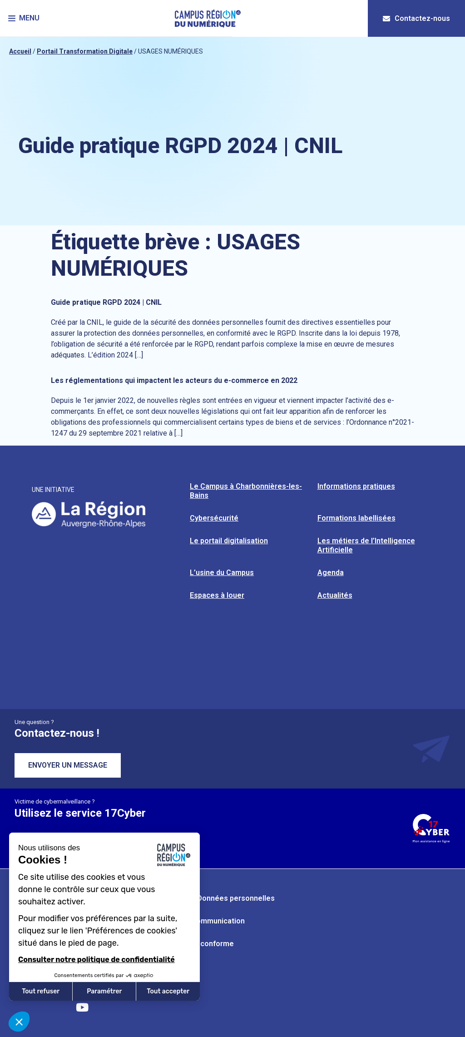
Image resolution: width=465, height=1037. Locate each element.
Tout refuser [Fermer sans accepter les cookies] (40, 991)
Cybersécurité (214, 518)
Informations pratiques (356, 486)
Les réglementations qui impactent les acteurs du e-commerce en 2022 (174, 380)
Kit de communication (208, 921)
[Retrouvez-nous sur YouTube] (82, 1007)
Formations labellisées (356, 518)
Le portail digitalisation (229, 540)
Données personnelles (236, 898)
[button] (24, 18)
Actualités (334, 595)
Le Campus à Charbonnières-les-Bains (246, 491)
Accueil (20, 51)
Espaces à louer (217, 595)
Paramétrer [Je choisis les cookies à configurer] (104, 991)
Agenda (330, 572)
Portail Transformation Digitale (85, 51)
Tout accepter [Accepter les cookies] (168, 991)
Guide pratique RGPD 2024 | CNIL (106, 302)
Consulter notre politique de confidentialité (96, 959)
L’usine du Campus (222, 572)
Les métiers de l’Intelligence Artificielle (366, 545)
